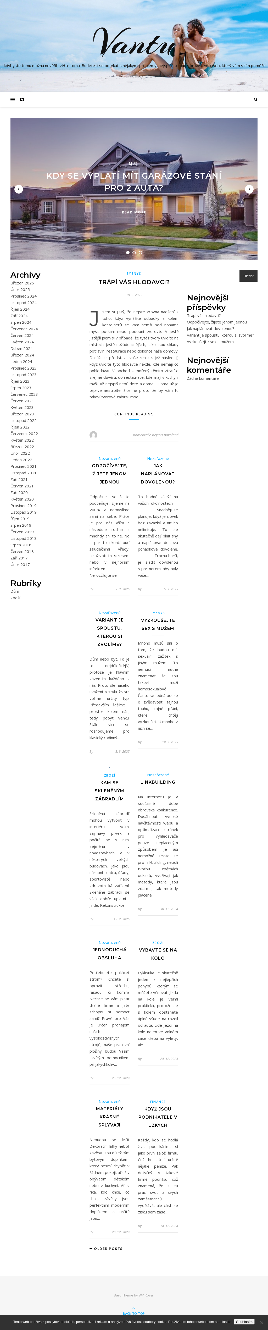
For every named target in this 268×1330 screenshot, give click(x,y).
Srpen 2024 (20, 322)
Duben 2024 (21, 348)
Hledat (248, 276)
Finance (158, 1102)
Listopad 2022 (23, 420)
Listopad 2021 (23, 472)
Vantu (134, 42)
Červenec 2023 (24, 394)
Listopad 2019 (23, 512)
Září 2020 (19, 492)
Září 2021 (19, 479)
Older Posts (106, 1249)
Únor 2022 (20, 453)
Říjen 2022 (20, 427)
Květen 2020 (22, 499)
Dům (14, 591)
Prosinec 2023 (23, 368)
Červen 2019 (22, 531)
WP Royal (146, 1295)
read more (134, 212)
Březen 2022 (22, 446)
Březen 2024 (22, 355)
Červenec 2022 (24, 433)
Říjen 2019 (20, 518)
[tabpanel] (134, 189)
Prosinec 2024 (23, 296)
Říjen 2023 (20, 381)
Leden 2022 (21, 459)
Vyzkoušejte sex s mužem (210, 341)
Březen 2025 (22, 282)
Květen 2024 (22, 341)
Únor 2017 (20, 564)
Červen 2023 (22, 400)
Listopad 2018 (23, 538)
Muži (134, 163)
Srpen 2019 (20, 525)
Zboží (15, 597)
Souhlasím (244, 1322)
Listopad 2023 (23, 374)
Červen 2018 (22, 551)
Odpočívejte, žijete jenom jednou (109, 474)
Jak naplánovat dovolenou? (158, 474)
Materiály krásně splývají (109, 1117)
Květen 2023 (22, 407)
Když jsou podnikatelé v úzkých (157, 1117)
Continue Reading (134, 414)
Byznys (134, 273)
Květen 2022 (22, 440)
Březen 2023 (22, 413)
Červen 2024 (22, 335)
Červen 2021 (22, 485)
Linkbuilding (158, 782)
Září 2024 (19, 315)
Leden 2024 (21, 361)
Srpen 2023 (20, 387)
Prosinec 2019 (23, 505)
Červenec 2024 (24, 328)
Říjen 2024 (20, 309)
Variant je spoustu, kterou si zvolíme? (220, 335)
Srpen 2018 (20, 544)
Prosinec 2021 (23, 466)
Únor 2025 (20, 289)
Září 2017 (19, 557)
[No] (261, 1322)
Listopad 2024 (23, 302)
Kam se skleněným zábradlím (109, 790)
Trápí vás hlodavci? (134, 282)
